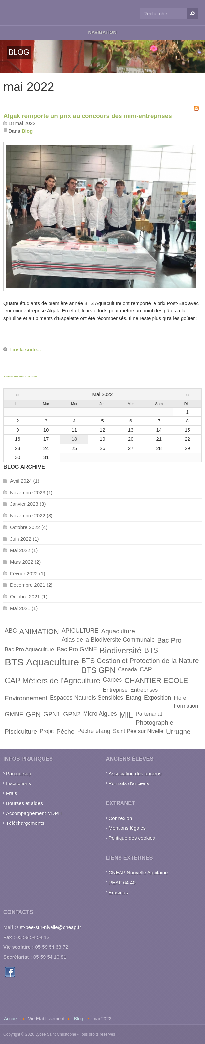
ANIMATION (39, 631)
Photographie (154, 722)
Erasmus (118, 892)
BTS (151, 650)
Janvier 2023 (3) (28, 504)
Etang (133, 697)
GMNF (14, 714)
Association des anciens (135, 773)
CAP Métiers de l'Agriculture (52, 680)
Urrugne (178, 731)
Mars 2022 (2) (25, 562)
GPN (33, 714)
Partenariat (149, 714)
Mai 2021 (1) (24, 608)
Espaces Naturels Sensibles (86, 697)
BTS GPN (98, 670)
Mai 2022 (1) (24, 550)
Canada (127, 669)
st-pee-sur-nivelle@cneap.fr (50, 927)
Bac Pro (169, 640)
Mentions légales (127, 828)
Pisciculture (21, 731)
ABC (11, 630)
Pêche (65, 731)
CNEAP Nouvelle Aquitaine (138, 872)
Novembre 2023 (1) (31, 492)
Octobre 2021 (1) (28, 596)
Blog (27, 131)
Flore (180, 698)
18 (74, 439)
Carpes (112, 679)
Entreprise (115, 690)
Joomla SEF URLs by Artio (20, 376)
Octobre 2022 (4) (28, 527)
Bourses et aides (24, 803)
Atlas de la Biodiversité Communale (108, 639)
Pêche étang (93, 731)
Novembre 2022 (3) (31, 515)
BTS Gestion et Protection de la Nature (140, 660)
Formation (186, 706)
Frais (11, 793)
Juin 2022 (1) (24, 539)
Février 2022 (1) (27, 573)
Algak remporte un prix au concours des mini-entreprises (87, 115)
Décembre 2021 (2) (31, 585)
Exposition (157, 697)
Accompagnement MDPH (34, 813)
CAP (146, 669)
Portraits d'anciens (129, 783)
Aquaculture (118, 631)
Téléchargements (25, 823)
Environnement (26, 698)
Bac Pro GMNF (77, 649)
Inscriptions (18, 783)
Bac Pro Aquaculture (29, 649)
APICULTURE (80, 630)
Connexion (120, 818)
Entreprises (144, 690)
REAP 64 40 (122, 882)
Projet (47, 731)
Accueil (11, 1018)
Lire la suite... (25, 349)
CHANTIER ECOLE (156, 680)
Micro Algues (100, 713)
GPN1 (51, 714)
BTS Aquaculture (42, 662)
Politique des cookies (132, 838)
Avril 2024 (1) (24, 481)
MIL (126, 714)
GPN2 (71, 714)
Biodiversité (120, 650)
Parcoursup (18, 773)
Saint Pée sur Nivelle (138, 731)
